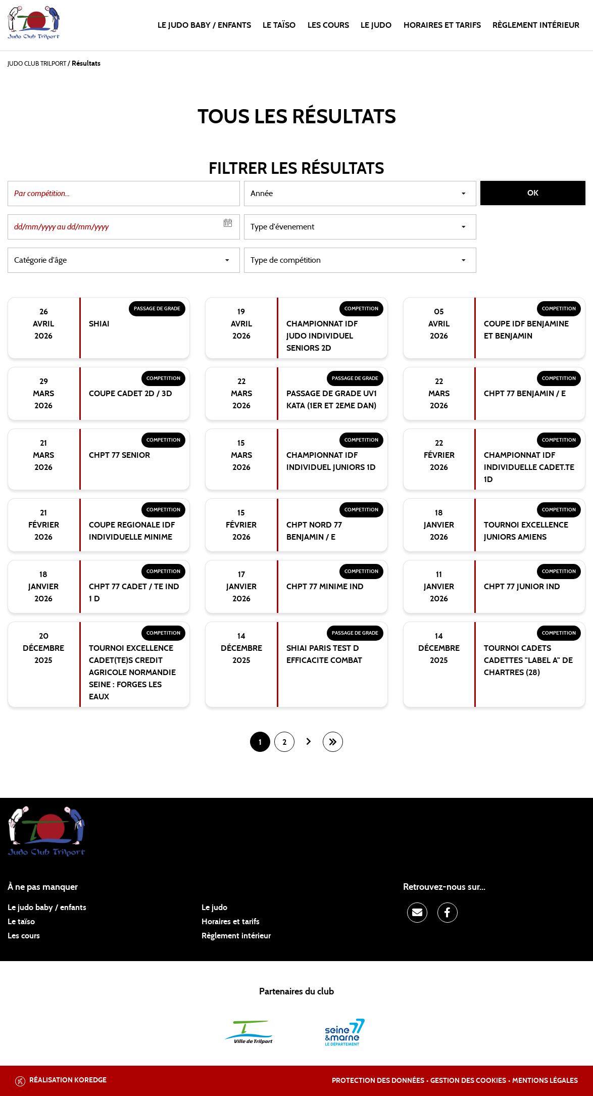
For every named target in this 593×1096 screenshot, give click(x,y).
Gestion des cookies (468, 1080)
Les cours (328, 25)
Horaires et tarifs (442, 25)
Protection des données (378, 1080)
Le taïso (279, 25)
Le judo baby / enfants (204, 25)
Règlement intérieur (535, 25)
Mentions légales (545, 1080)
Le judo (376, 25)
